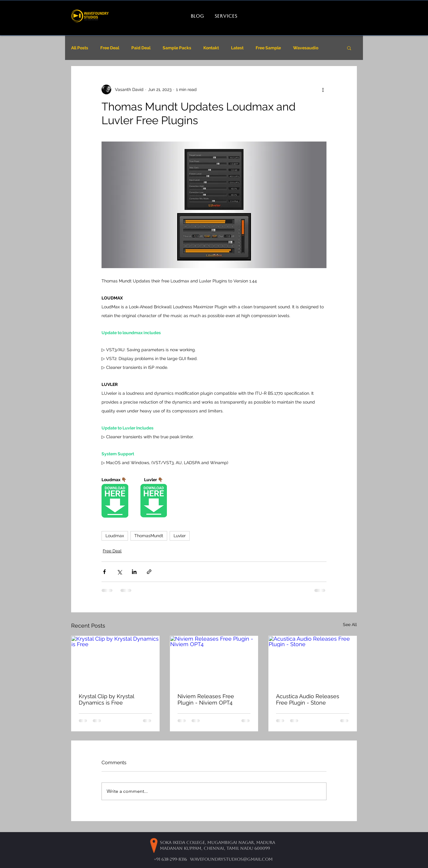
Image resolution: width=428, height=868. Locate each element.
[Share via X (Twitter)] (119, 572)
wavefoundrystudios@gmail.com (231, 859)
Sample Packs (177, 47)
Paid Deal (140, 47)
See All (350, 624)
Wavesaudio (305, 47)
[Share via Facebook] (104, 572)
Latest (237, 47)
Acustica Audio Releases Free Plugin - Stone (307, 699)
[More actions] (322, 89)
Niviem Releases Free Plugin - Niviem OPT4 (206, 699)
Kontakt (211, 47)
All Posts (79, 47)
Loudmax (114, 535)
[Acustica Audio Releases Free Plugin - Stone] (313, 660)
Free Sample (268, 47)
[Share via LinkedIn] (134, 572)
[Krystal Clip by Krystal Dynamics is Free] (115, 660)
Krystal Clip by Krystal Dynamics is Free (106, 699)
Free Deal (109, 47)
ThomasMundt (148, 535)
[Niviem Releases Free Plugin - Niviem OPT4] (214, 660)
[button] (349, 47)
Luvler (180, 535)
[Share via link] (149, 572)
